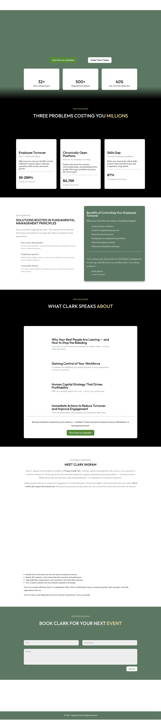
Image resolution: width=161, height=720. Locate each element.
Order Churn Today (100, 60)
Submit (132, 669)
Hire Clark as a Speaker (63, 60)
